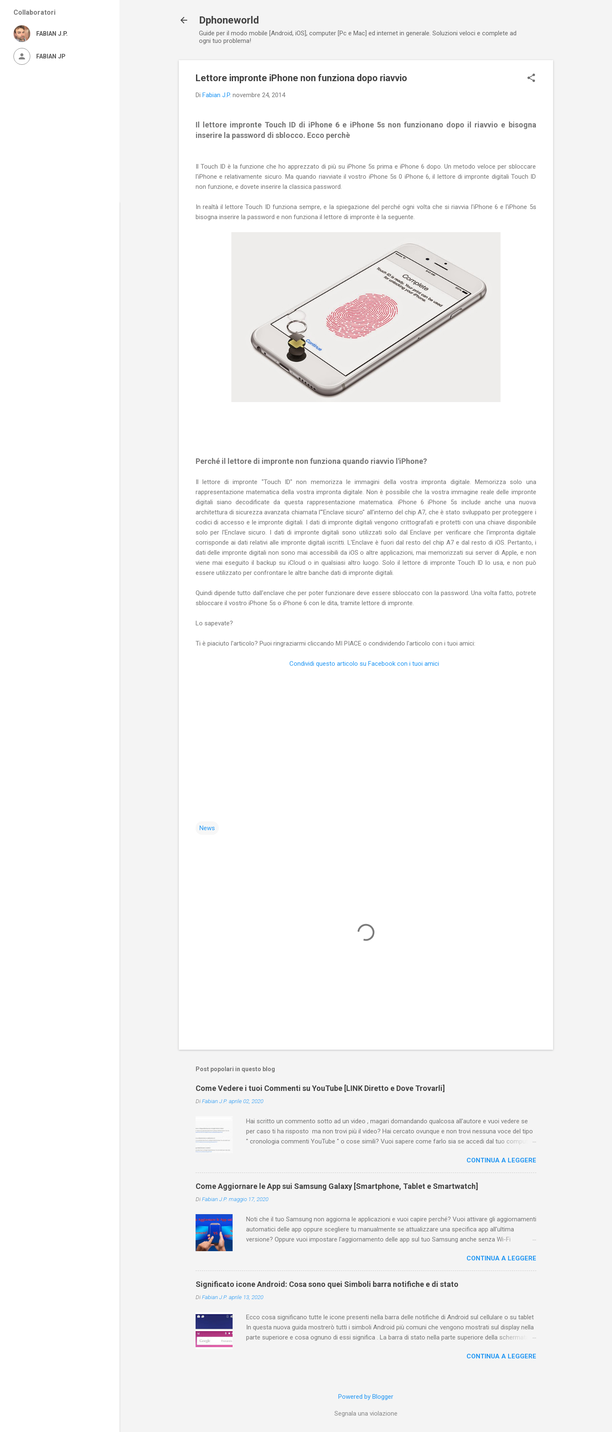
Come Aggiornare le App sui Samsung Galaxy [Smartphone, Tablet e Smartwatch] (337, 1186)
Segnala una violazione (365, 1413)
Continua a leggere (501, 1160)
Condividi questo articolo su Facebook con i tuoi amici (365, 663)
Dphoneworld (229, 20)
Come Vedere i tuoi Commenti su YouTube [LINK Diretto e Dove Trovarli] (320, 1088)
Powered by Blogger (365, 1396)
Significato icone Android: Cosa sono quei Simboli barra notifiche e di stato (327, 1284)
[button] (531, 79)
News (207, 828)
